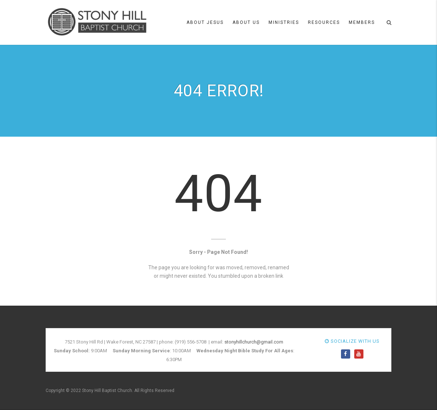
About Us (246, 22)
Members (362, 22)
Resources (324, 22)
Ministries (284, 22)
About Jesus (205, 22)
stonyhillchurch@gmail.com (253, 342)
